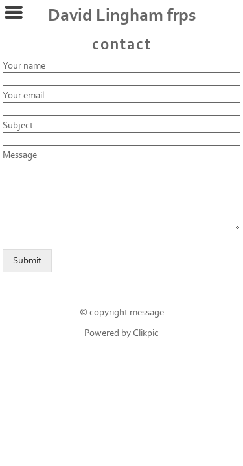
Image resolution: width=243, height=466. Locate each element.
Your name (24, 65)
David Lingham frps (122, 15)
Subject (18, 125)
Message (20, 155)
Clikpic (146, 332)
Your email (23, 95)
